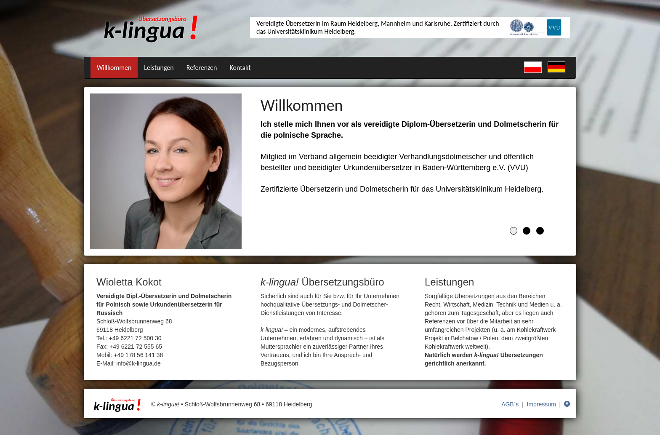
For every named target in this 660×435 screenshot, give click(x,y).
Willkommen (114, 68)
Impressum (541, 404)
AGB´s (510, 404)
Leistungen (158, 68)
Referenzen (201, 68)
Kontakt (239, 68)
